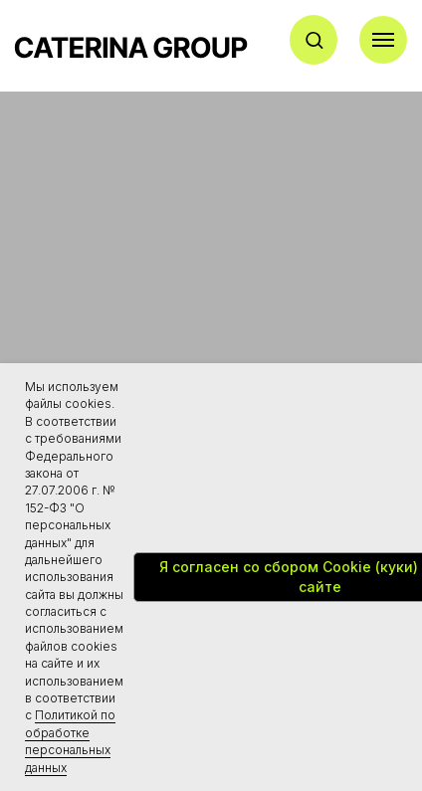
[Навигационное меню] (383, 40)
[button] (314, 39)
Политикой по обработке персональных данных (70, 740)
